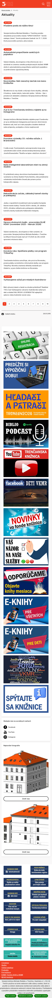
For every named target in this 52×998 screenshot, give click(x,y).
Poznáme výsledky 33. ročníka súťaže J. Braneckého (23, 139)
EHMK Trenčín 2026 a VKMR (12, 975)
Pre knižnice (6, 972)
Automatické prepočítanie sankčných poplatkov (21, 53)
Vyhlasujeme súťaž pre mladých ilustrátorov (25, 280)
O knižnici (5, 963)
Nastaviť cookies (41, 996)
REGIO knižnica (7, 977)
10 (47, 304)
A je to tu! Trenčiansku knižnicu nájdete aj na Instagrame (25, 111)
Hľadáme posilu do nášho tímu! (18, 25)
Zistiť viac (26, 799)
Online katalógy (7, 968)
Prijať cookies (10, 996)
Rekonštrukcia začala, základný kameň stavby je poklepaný (26, 194)
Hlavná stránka (5, 10)
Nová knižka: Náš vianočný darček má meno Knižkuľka (25, 82)
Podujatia (4, 970)
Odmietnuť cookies (25, 996)
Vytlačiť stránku (8, 314)
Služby (4, 965)
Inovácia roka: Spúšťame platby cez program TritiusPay (25, 252)
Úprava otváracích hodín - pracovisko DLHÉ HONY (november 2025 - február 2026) (24, 223)
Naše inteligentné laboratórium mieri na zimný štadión (26, 166)
